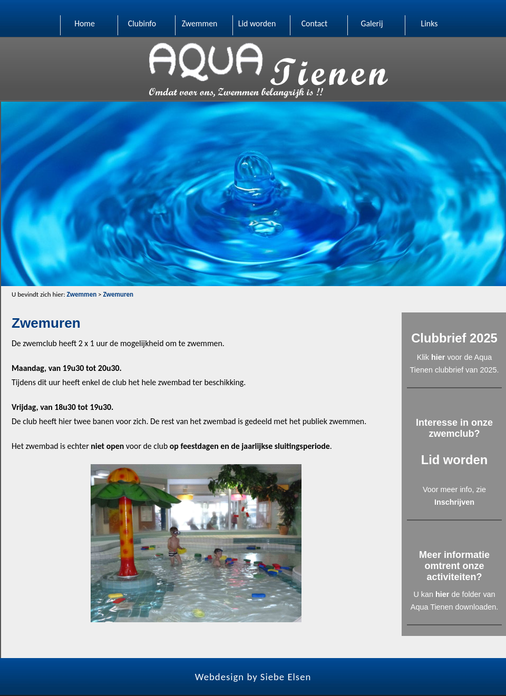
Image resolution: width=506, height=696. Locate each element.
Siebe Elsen (285, 677)
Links (429, 23)
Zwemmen (200, 23)
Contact (314, 23)
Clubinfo (142, 23)
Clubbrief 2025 (454, 338)
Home (84, 23)
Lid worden (257, 23)
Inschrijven (454, 502)
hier (438, 357)
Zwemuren (118, 294)
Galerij (372, 23)
